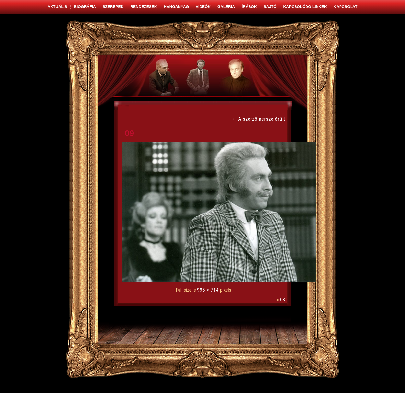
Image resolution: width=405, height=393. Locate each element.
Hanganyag (176, 7)
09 (129, 133)
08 (282, 300)
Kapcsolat (346, 7)
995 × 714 (208, 290)
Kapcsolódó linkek (305, 7)
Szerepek (113, 7)
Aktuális (57, 7)
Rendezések (143, 7)
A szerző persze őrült (258, 119)
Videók (203, 7)
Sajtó (270, 7)
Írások (249, 7)
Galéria (226, 7)
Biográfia (85, 7)
